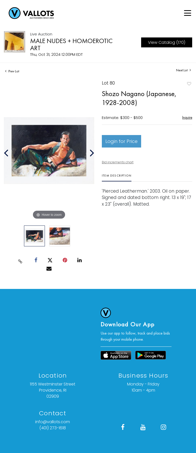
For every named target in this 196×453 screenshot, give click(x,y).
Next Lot (183, 70)
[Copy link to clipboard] (20, 260)
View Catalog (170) (166, 42)
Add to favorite (189, 84)
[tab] (116, 177)
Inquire (187, 117)
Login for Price (121, 141)
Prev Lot (12, 71)
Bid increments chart (117, 162)
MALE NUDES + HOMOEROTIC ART (71, 44)
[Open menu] (187, 13)
